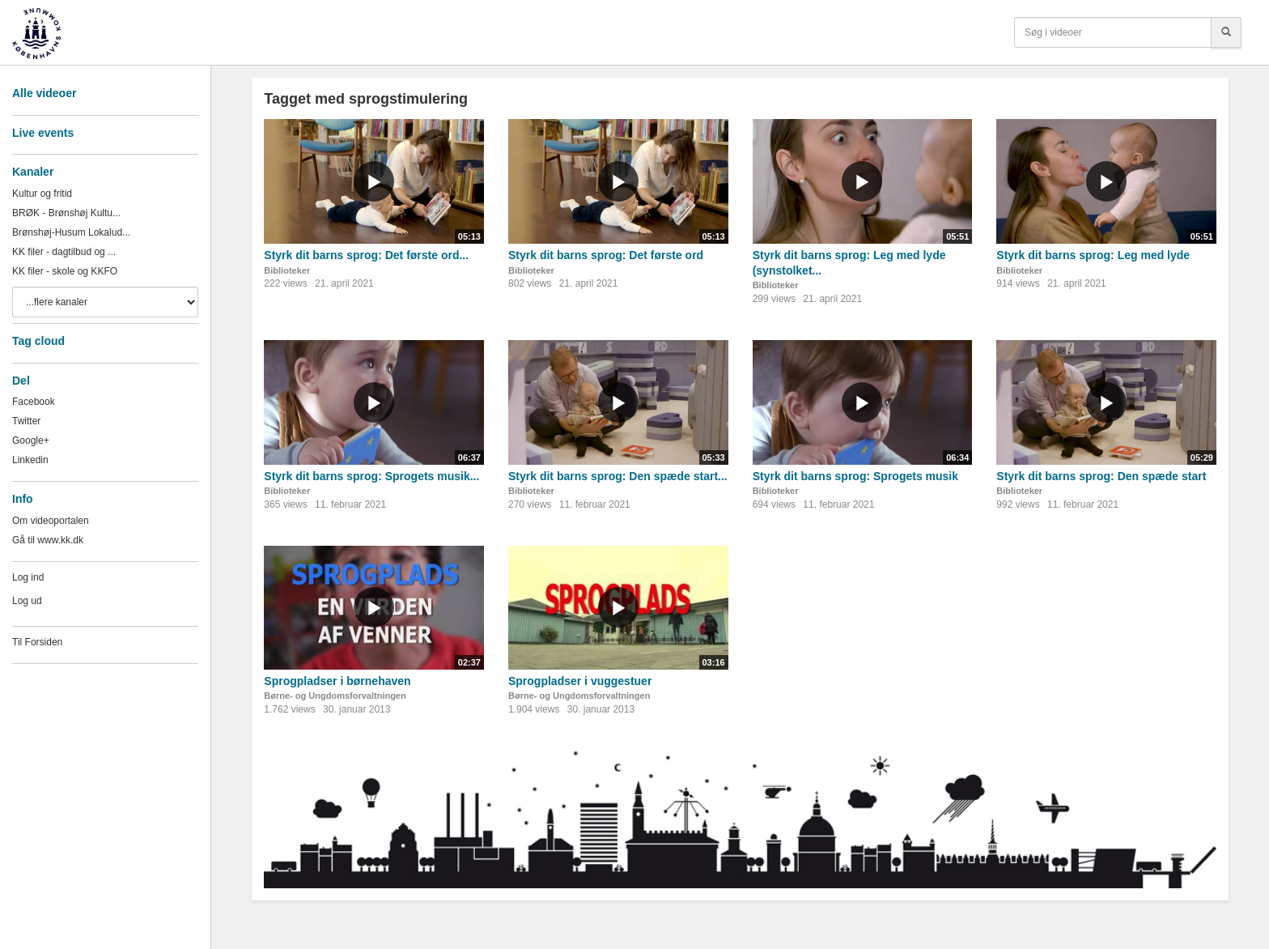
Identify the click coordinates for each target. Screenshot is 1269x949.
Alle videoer (44, 93)
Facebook (33, 401)
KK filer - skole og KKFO (64, 271)
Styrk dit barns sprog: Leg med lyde (1093, 255)
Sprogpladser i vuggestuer (579, 681)
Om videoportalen (50, 520)
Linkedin (30, 460)
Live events (43, 132)
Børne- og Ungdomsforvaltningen (334, 695)
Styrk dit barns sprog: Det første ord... (366, 255)
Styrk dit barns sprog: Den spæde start (1101, 476)
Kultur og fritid (42, 193)
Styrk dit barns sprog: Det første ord (605, 255)
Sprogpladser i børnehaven (337, 681)
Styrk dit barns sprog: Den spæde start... (618, 476)
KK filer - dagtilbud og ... (64, 251)
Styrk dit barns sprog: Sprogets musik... (371, 476)
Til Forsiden (37, 642)
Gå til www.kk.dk (47, 540)
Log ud (27, 600)
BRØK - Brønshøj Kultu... (66, 213)
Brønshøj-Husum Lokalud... (71, 232)
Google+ (30, 440)
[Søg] (1226, 32)
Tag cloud (38, 340)
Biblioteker (287, 270)
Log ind (28, 577)
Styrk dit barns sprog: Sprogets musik (855, 476)
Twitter (26, 421)
